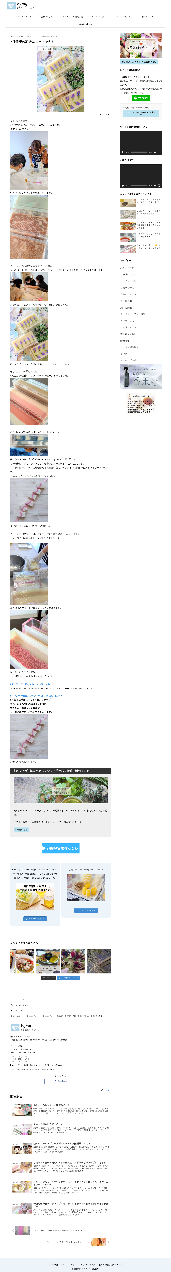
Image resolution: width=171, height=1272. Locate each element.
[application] (141, 143)
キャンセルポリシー (89, 1265)
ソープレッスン (17, 1011)
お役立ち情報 (127, 288)
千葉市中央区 (70, 1016)
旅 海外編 (126, 308)
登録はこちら (21, 830)
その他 (123, 354)
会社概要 (54, 1265)
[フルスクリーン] (159, 152)
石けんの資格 (96, 1016)
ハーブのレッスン (129, 275)
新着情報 (124, 341)
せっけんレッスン (18, 1016)
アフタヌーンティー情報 (132, 314)
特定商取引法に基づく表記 (109, 1265)
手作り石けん (83, 1016)
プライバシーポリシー (69, 1265)
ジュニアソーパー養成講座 (53, 1016)
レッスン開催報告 (129, 347)
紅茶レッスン (127, 268)
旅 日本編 (126, 301)
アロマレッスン (128, 321)
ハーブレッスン (128, 281)
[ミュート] (155, 152)
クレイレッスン (128, 294)
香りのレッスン (128, 334)
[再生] (123, 152)
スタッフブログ (128, 360)
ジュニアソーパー (34, 1016)
